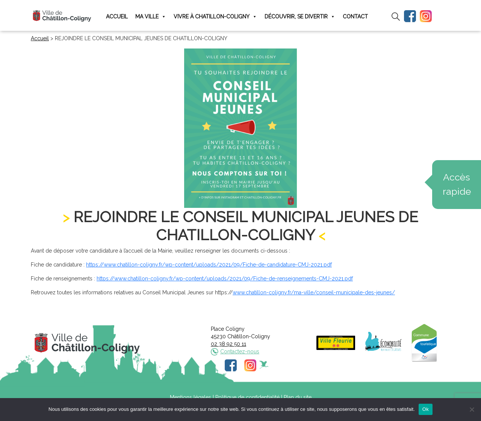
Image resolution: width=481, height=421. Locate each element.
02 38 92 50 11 (228, 344)
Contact (355, 17)
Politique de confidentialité (247, 397)
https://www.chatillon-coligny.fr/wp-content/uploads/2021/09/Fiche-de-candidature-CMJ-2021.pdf (209, 265)
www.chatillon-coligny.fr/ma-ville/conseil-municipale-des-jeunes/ (314, 292)
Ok (425, 409)
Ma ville (150, 17)
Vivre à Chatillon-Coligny (215, 17)
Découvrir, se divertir (300, 17)
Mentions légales (190, 397)
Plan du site (298, 397)
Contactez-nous (239, 351)
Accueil (117, 17)
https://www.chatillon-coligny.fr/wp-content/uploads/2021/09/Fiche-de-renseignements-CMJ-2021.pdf (225, 279)
